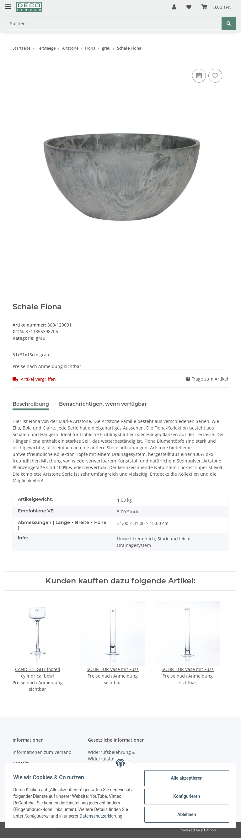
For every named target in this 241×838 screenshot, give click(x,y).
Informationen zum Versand (42, 752)
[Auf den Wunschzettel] (215, 76)
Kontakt (21, 763)
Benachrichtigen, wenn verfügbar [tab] (103, 404)
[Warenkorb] (216, 7)
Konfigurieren (184, 795)
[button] (174, 7)
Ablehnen (184, 814)
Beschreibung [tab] (31, 404)
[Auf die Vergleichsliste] (199, 76)
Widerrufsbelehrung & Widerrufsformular (111, 755)
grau (41, 338)
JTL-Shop (208, 830)
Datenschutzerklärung (36, 819)
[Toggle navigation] (8, 4)
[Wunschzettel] (188, 7)
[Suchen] (113, 23)
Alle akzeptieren (184, 777)
